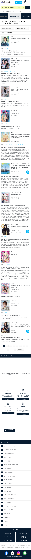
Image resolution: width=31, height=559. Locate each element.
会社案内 (4, 547)
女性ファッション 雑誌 (9, 446)
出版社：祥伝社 (14, 115)
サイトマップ (26, 547)
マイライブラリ (23, 533)
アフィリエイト (8, 537)
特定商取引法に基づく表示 (24, 545)
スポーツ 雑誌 (7, 461)
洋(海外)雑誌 (7, 517)
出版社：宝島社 (14, 42)
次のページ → (20, 349)
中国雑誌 (6, 521)
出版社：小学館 (14, 255)
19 (14, 349)
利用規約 (3, 545)
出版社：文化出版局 (15, 141)
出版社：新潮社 (14, 66)
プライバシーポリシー (12, 545)
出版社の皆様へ (10, 547)
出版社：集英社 (14, 332)
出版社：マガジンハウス (16, 232)
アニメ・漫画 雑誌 (8, 479)
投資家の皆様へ (18, 547)
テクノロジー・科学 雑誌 (10, 506)
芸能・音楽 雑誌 (7, 468)
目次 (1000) (26, 16)
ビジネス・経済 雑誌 (9, 453)
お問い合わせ (23, 540)
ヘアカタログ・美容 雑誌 (10, 494)
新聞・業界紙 (7, 513)
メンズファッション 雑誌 (10, 449)
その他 (5, 525)
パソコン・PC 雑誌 (8, 510)
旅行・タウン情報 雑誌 (9, 476)
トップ (2, 11)
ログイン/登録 (18, 2)
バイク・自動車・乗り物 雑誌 (11, 464)
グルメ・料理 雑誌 (8, 472)
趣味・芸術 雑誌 (7, 491)
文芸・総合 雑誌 (7, 487)
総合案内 (15, 530)
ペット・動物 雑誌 (8, 483)
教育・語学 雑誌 (7, 502)
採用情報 (23, 537)
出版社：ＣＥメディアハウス (17, 172)
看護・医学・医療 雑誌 (9, 498)
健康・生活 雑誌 (7, 457)
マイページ (8, 533)
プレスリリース (8, 540)
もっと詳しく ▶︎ (8, 399)
